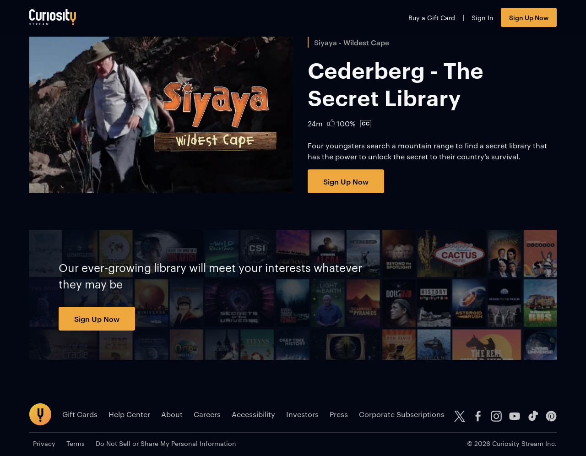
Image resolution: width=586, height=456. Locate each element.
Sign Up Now (528, 17)
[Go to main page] (52, 17)
